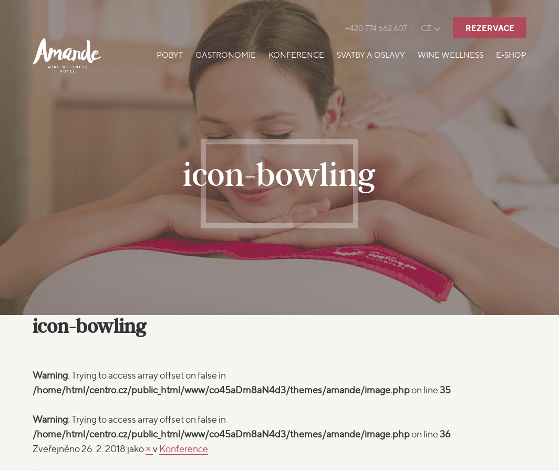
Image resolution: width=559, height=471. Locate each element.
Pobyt (170, 55)
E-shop (511, 55)
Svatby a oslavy (371, 55)
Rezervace (489, 28)
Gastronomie (225, 55)
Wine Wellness (450, 55)
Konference (296, 55)
